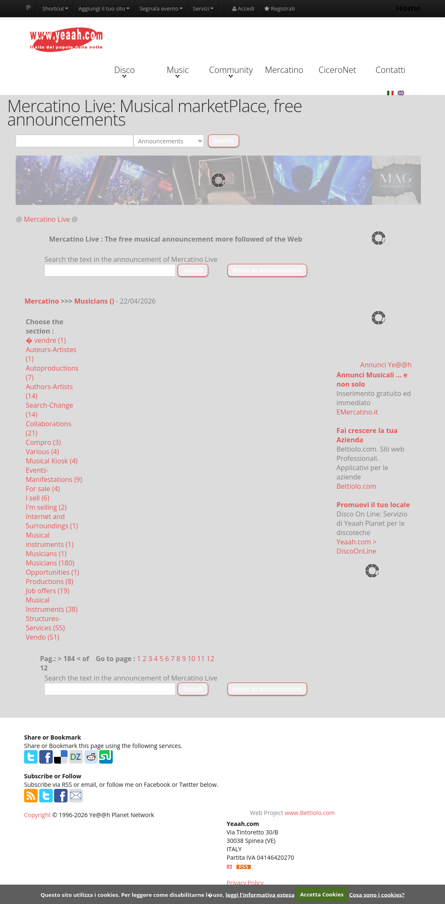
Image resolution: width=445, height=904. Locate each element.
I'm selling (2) (46, 507)
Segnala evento (161, 8)
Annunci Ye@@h (386, 364)
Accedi (243, 8)
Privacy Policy (245, 883)
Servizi (203, 8)
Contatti (390, 69)
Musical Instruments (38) (52, 604)
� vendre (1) (46, 340)
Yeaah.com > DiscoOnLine (356, 546)
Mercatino (284, 69)
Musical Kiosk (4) (52, 460)
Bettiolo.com (356, 486)
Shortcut (55, 8)
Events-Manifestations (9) (54, 474)
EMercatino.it (357, 412)
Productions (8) (49, 581)
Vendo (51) (43, 637)
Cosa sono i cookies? (376, 894)
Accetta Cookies (322, 894)
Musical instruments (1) (49, 539)
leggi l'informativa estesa (259, 894)
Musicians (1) (46, 553)
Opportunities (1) (52, 572)
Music (178, 71)
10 (191, 658)
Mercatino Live (47, 219)
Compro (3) (43, 442)
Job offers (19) (47, 590)
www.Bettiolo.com (310, 813)
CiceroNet (337, 69)
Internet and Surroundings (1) (52, 521)
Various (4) (42, 451)
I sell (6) (37, 498)
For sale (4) (43, 488)
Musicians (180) (50, 563)
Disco (124, 71)
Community (230, 71)
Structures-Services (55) (45, 623)
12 (210, 658)
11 (201, 658)
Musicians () (95, 301)
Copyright (37, 815)
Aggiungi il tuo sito (104, 8)
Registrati (279, 8)
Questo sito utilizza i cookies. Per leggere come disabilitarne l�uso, (132, 894)
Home (408, 8)
